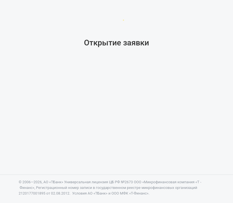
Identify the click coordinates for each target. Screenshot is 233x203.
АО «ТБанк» (53, 182)
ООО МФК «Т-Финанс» (129, 193)
